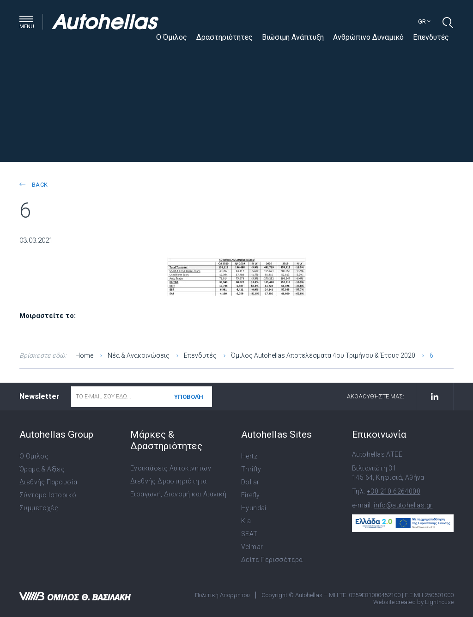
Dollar (250, 482)
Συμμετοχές (38, 508)
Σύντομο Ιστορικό (47, 495)
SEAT (249, 534)
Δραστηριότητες (224, 37)
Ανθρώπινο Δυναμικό (368, 37)
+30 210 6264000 (393, 491)
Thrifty (251, 469)
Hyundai (254, 508)
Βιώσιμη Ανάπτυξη (293, 37)
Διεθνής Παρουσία (48, 482)
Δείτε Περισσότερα (272, 559)
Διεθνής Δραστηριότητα (168, 481)
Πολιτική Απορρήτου (222, 595)
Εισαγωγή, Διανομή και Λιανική (178, 494)
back (33, 184)
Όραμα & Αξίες (42, 469)
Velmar (252, 546)
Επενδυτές (431, 37)
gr (424, 21)
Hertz (249, 456)
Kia (246, 521)
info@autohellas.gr (403, 505)
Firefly (250, 495)
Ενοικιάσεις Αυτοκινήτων (170, 468)
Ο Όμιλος (171, 37)
